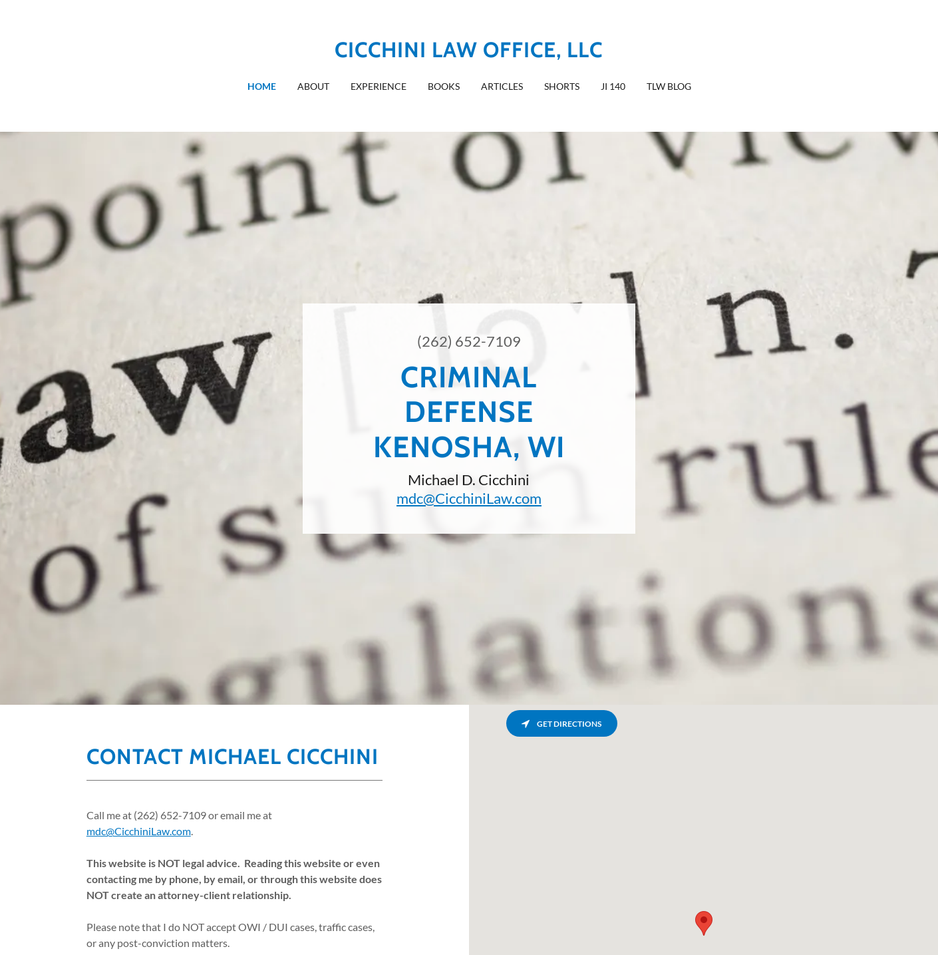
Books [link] (444, 86)
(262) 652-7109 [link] (469, 341)
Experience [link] (378, 86)
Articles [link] (502, 86)
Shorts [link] (561, 86)
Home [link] (261, 86)
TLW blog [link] (669, 86)
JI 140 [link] (613, 86)
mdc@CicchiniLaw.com (469, 498)
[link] (469, 53)
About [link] (313, 86)
